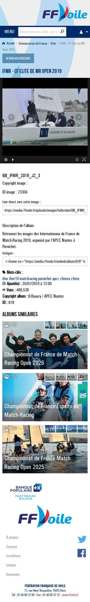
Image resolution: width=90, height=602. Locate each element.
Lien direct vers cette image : (45, 207)
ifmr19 (14, 278)
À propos (12, 537)
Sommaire (12, 574)
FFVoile (65, 12)
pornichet (44, 278)
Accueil (8, 43)
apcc (55, 278)
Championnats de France (32, 43)
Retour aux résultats (18, 58)
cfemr (75, 278)
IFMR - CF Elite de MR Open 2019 (32, 72)
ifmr (5, 278)
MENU (9, 31)
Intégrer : (45, 258)
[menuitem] (82, 32)
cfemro (65, 278)
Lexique (11, 565)
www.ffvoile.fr (70, 595)
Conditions (13, 556)
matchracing (28, 278)
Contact (11, 546)
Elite (53, 43)
